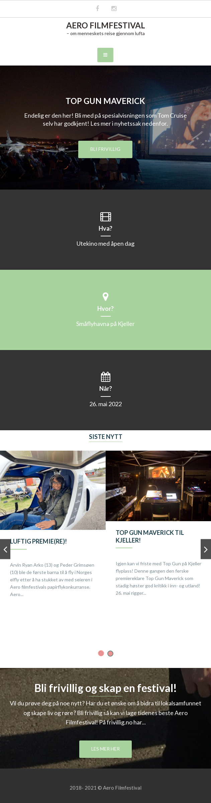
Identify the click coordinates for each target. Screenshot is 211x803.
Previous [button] (5, 551)
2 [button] (110, 653)
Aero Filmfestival (105, 25)
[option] (53, 531)
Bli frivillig (105, 149)
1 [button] (101, 653)
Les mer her (105, 749)
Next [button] (206, 551)
